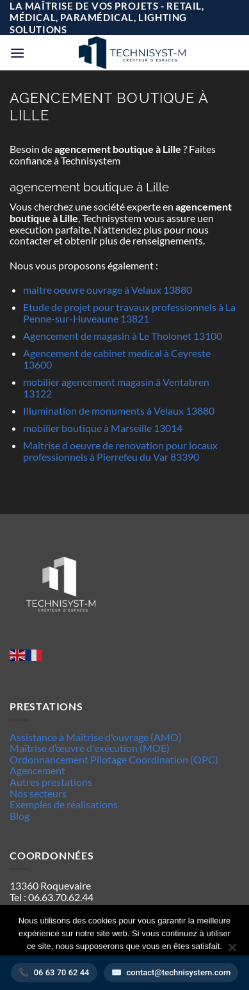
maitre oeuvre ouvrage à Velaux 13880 (107, 289)
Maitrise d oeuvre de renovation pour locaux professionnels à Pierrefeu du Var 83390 (120, 451)
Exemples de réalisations (64, 804)
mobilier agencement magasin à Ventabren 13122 (116, 387)
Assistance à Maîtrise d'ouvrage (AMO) (96, 737)
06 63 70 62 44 (62, 972)
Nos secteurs (38, 793)
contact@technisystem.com (179, 972)
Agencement (37, 770)
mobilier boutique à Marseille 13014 (102, 428)
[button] (17, 52)
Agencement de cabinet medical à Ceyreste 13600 (117, 359)
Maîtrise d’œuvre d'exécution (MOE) (90, 748)
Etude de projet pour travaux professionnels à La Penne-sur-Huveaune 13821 (129, 312)
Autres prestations (51, 782)
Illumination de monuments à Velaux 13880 (118, 410)
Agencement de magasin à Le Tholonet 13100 (122, 336)
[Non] (231, 951)
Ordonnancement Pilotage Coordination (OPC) (114, 759)
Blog (19, 816)
